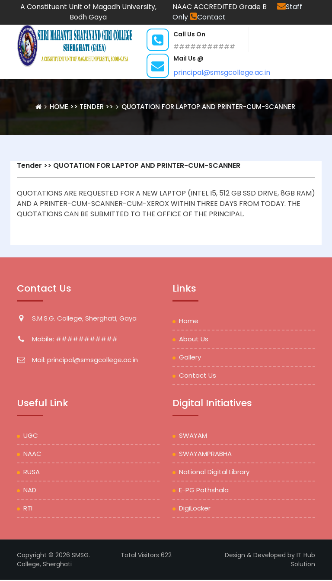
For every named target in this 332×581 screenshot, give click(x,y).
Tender (29, 165)
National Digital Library (214, 471)
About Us (193, 338)
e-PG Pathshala (204, 489)
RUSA (31, 471)
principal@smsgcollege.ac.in (221, 72)
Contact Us (197, 375)
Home (60, 106)
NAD (29, 489)
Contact (208, 17)
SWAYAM (193, 435)
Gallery (190, 357)
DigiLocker (195, 508)
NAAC (32, 453)
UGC (30, 435)
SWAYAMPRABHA (205, 453)
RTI (27, 508)
